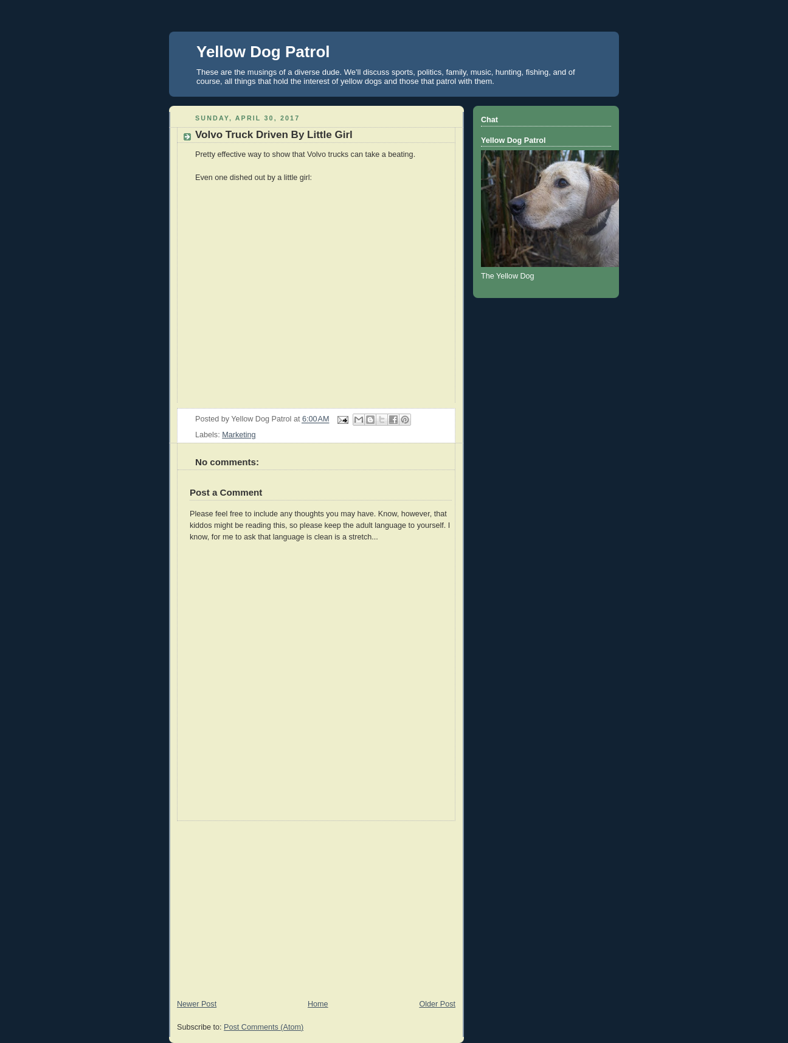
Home (318, 1004)
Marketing (238, 435)
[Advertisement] (316, 906)
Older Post (437, 1004)
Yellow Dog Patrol (263, 52)
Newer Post (196, 1004)
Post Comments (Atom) (263, 1027)
